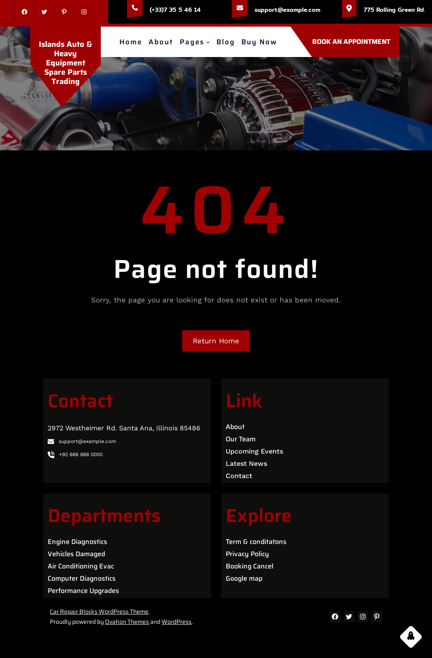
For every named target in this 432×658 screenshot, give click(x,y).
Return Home (216, 341)
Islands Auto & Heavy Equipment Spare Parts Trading (65, 55)
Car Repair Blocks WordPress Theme (99, 611)
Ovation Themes (127, 621)
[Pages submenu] (208, 42)
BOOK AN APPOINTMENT (351, 41)
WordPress (177, 621)
